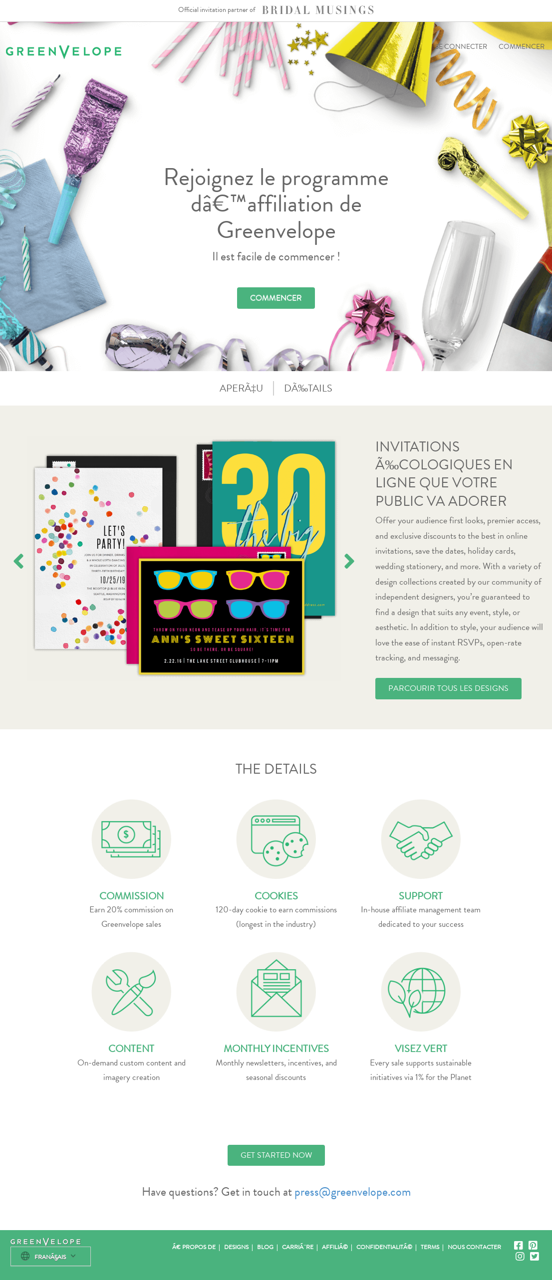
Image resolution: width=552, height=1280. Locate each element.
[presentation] (18, 561)
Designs (236, 1247)
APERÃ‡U (241, 388)
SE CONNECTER (461, 46)
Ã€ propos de (194, 1247)
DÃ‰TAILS (308, 388)
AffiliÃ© (335, 1247)
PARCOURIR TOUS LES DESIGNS (448, 688)
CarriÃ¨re (297, 1247)
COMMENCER (522, 46)
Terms (430, 1247)
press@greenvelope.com (352, 1192)
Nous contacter (474, 1247)
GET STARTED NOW (276, 1155)
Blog (265, 1247)
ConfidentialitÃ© (384, 1247)
